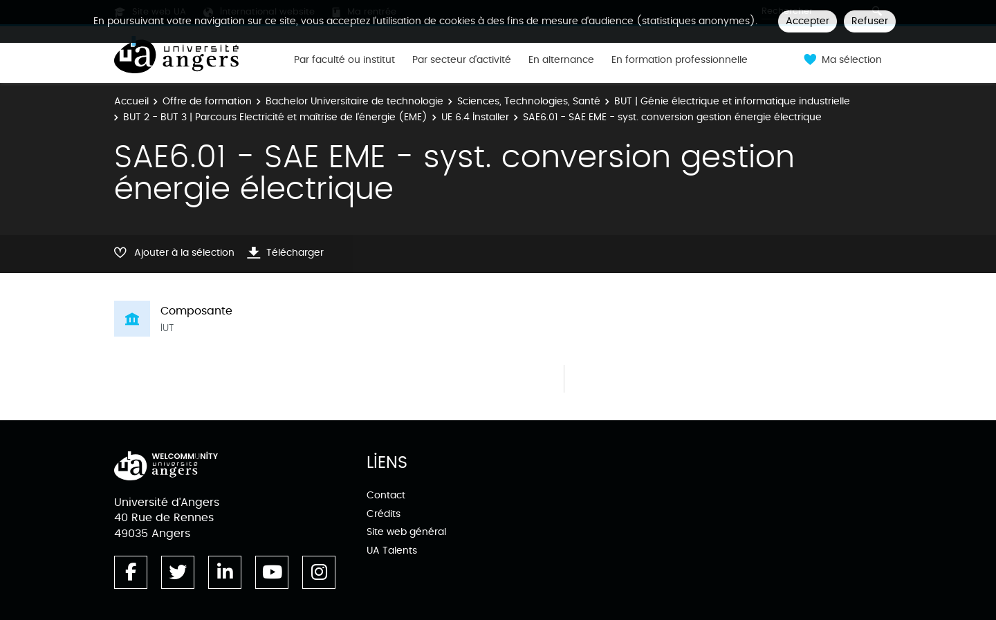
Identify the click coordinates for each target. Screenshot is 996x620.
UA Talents (392, 550)
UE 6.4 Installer (475, 117)
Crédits (383, 514)
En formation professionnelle (679, 60)
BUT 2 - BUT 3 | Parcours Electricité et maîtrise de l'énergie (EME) (275, 117)
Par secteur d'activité (461, 60)
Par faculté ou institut (344, 60)
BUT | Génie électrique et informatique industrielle (732, 101)
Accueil (131, 101)
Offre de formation (207, 101)
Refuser (869, 21)
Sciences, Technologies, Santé (528, 101)
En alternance (561, 60)
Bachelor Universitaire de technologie (354, 101)
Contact (386, 495)
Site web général (406, 532)
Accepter (807, 21)
